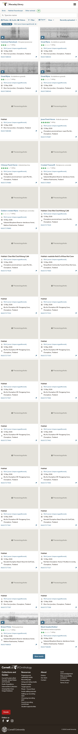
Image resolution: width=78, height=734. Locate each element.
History (43, 675)
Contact (43, 680)
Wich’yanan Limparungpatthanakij (15, 48)
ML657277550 (46, 355)
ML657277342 (46, 525)
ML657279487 (46, 137)
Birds (4, 11)
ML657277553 (46, 313)
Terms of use (64, 682)
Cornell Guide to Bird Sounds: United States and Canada (9, 680)
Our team (44, 678)
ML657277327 (46, 568)
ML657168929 (6, 644)
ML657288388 (6, 131)
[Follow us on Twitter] (7, 720)
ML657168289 (46, 647)
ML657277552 (6, 313)
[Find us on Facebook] (3, 720)
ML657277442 (46, 440)
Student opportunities (28, 706)
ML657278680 (6, 228)
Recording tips (26, 679)
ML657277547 (6, 355)
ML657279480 (6, 183)
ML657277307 (6, 607)
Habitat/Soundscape (15, 11)
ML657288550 (6, 57)
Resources (26, 672)
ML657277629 (46, 225)
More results (39, 656)
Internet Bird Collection (9, 686)
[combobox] (41, 15)
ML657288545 (46, 57)
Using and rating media (29, 682)
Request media (26, 684)
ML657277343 (6, 568)
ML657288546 (6, 91)
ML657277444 (6, 440)
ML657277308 (46, 607)
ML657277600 (46, 271)
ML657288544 (46, 91)
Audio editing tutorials (28, 691)
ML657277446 (46, 398)
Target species (26, 687)
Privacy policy (64, 680)
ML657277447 (6, 398)
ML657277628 (6, 271)
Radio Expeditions (8, 684)
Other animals (30, 11)
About (43, 672)
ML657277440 (46, 483)
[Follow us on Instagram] (12, 720)
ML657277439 (6, 483)
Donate (6, 712)
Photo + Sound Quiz (28, 689)
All (39, 11)
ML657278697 (46, 183)
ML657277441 (6, 525)
